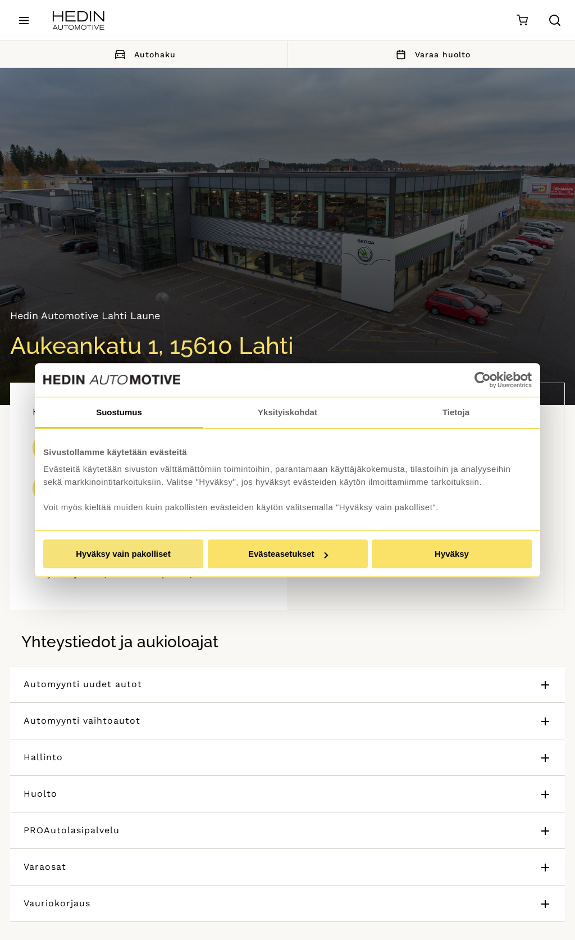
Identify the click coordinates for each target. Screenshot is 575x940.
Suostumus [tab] (119, 412)
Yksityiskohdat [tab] (287, 412)
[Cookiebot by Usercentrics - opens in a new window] (482, 379)
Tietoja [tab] (455, 412)
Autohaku (143, 54)
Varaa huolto (431, 54)
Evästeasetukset (288, 553)
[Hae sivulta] (554, 20)
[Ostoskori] (522, 20)
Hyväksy (452, 553)
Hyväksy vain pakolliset (123, 553)
